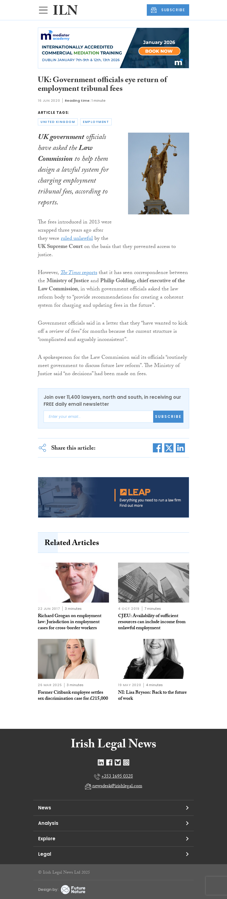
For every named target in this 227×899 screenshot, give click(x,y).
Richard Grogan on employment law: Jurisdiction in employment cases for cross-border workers (69, 622)
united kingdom (58, 122)
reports (78, 273)
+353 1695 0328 (117, 777)
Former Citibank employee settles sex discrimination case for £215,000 (73, 696)
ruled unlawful (77, 239)
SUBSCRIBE (168, 10)
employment (96, 122)
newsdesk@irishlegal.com (117, 786)
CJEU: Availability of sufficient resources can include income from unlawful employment (152, 622)
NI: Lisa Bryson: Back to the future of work (152, 696)
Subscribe (168, 416)
